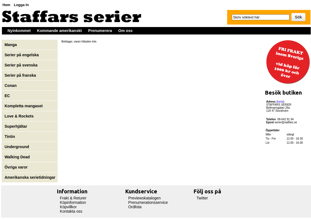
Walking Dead (17, 157)
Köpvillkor (68, 207)
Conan (10, 85)
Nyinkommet (19, 30)
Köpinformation (73, 202)
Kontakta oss (71, 211)
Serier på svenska (21, 65)
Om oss (125, 30)
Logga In (21, 5)
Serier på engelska (22, 55)
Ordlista (134, 207)
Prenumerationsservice (148, 202)
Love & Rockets (18, 116)
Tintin (9, 136)
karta (280, 101)
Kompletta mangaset (23, 106)
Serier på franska (20, 75)
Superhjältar (16, 126)
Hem (6, 5)
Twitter (202, 198)
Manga (11, 44)
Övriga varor (15, 167)
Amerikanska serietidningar (29, 177)
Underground (16, 147)
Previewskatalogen (144, 198)
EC (7, 96)
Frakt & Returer (73, 198)
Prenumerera (100, 30)
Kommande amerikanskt (59, 30)
